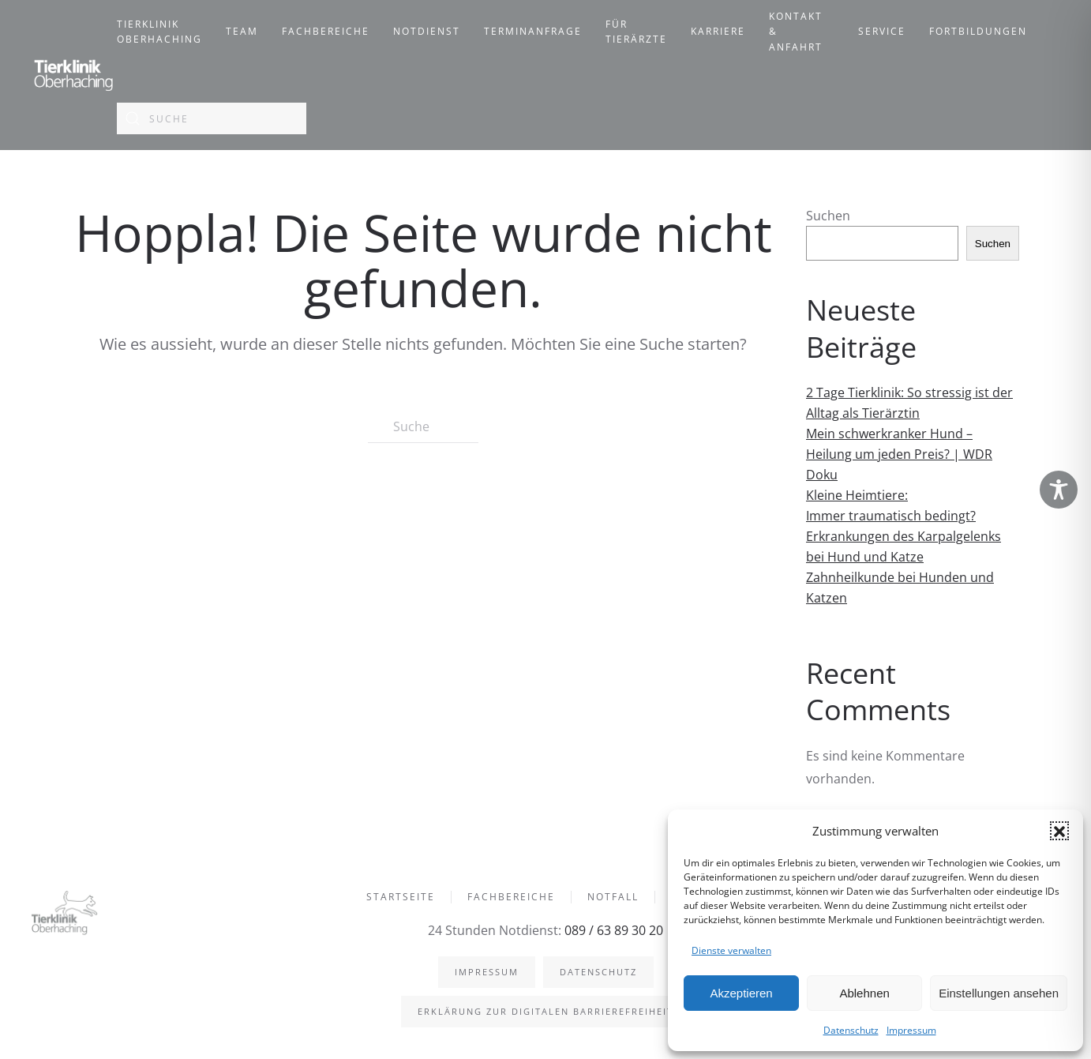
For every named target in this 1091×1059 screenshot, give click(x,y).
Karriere (718, 31)
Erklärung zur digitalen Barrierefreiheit (544, 1011)
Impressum (911, 1030)
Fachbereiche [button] (325, 31)
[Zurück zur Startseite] (74, 75)
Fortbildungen (978, 31)
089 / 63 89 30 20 (612, 930)
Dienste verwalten (731, 950)
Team (242, 31)
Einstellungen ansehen (999, 993)
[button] (1059, 831)
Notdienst (426, 31)
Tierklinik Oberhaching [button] (159, 32)
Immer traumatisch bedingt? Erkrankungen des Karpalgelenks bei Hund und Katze (903, 536)
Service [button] (881, 31)
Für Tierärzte (636, 32)
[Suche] (211, 118)
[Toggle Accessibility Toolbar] (1058, 489)
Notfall (613, 898)
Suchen (828, 215)
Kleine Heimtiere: (857, 495)
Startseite (400, 898)
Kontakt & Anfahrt (796, 31)
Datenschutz (851, 1030)
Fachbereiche (511, 898)
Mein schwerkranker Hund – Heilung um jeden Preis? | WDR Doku (899, 454)
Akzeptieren (741, 993)
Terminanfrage (533, 31)
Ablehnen (864, 993)
